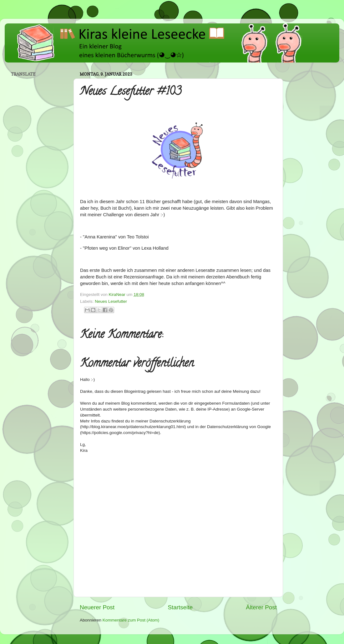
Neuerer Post (97, 607)
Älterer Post (261, 607)
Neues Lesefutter (111, 301)
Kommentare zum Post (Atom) (131, 620)
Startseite (180, 607)
